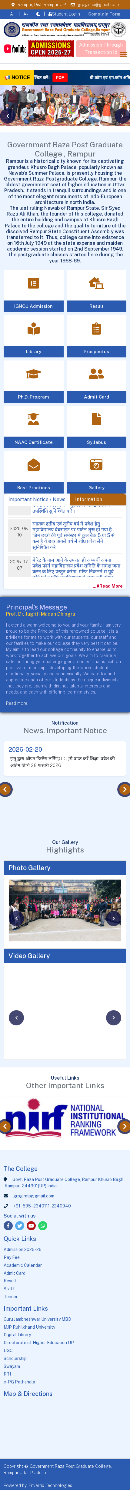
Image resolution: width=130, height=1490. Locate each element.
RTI (7, 1374)
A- (25, 14)
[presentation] (7, 116)
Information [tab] (88, 499)
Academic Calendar (23, 1265)
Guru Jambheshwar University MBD (37, 1319)
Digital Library (17, 1334)
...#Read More (109, 586)
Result (10, 1280)
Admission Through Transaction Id (101, 48)
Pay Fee (12, 1257)
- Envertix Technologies (49, 1485)
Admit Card (14, 1273)
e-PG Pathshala (19, 1381)
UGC (8, 1350)
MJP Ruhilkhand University (29, 1327)
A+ (12, 14)
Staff (9, 1288)
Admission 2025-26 (23, 1249)
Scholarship (15, 1358)
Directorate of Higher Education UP (39, 1342)
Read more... (18, 703)
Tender (11, 1296)
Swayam (12, 1366)
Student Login (64, 14)
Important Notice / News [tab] (36, 499)
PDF (73, 77)
